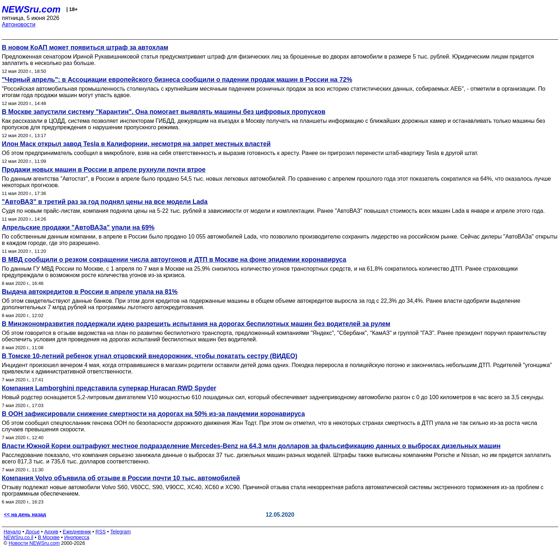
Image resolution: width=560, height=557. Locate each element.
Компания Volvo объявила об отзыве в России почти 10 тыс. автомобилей (121, 478)
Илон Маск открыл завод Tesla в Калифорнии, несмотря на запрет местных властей (136, 143)
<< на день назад (25, 514)
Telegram (120, 532)
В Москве (49, 537)
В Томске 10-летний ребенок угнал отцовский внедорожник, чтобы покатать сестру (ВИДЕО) (149, 356)
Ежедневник (77, 532)
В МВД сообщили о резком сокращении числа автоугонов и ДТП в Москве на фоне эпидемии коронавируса (174, 259)
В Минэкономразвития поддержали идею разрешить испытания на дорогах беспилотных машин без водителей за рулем (196, 323)
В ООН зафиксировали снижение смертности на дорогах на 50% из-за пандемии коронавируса (153, 413)
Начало (12, 532)
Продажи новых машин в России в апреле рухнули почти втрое (104, 169)
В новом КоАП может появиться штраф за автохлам (85, 47)
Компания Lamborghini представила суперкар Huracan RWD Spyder (109, 388)
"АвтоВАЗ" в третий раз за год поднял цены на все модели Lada (105, 201)
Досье (32, 532)
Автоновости (18, 24)
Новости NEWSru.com (34, 543)
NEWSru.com (31, 9)
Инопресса (77, 537)
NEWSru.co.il (18, 537)
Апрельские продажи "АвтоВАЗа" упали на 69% (78, 227)
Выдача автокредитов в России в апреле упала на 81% (90, 291)
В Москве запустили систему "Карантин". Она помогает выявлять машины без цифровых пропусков (163, 111)
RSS (100, 532)
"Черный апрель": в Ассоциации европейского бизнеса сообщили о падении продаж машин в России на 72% (177, 79)
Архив (51, 532)
